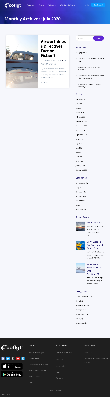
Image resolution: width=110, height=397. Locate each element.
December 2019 (81, 170)
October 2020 (80, 130)
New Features (80, 201)
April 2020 (79, 157)
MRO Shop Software (67, 5)
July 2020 (79, 143)
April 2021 (79, 108)
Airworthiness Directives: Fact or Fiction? (53, 48)
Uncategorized (81, 210)
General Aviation (81, 192)
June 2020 (79, 148)
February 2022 (81, 99)
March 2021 (80, 113)
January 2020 (80, 166)
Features (30, 5)
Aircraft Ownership (48, 64)
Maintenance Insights (36, 352)
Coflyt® (78, 187)
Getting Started (81, 196)
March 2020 (80, 161)
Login (87, 5)
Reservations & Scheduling (38, 364)
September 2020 (81, 135)
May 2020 (79, 152)
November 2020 (81, 126)
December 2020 (81, 121)
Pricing (41, 5)
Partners (51, 5)
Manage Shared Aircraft (37, 370)
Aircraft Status (34, 358)
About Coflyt (60, 366)
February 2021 (81, 117)
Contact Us (88, 352)
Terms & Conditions (55, 390)
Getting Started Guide (64, 352)
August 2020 (80, 139)
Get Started (98, 5)
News (78, 205)
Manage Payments (35, 376)
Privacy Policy (5, 394)
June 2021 (79, 104)
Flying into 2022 (83, 53)
